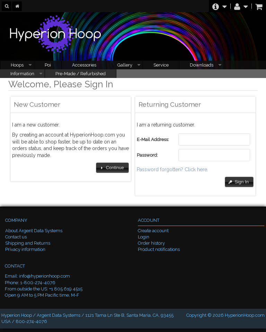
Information (22, 73)
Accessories (84, 65)
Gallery (124, 65)
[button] (112, 168)
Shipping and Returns (27, 243)
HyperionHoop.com (245, 315)
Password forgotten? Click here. (172, 169)
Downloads (201, 65)
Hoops (17, 65)
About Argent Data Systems (33, 230)
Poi (48, 65)
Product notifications (159, 249)
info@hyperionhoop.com (44, 276)
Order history (151, 243)
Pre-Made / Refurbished (80, 73)
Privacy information (25, 249)
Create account (153, 230)
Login (143, 236)
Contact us (16, 236)
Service (161, 65)
